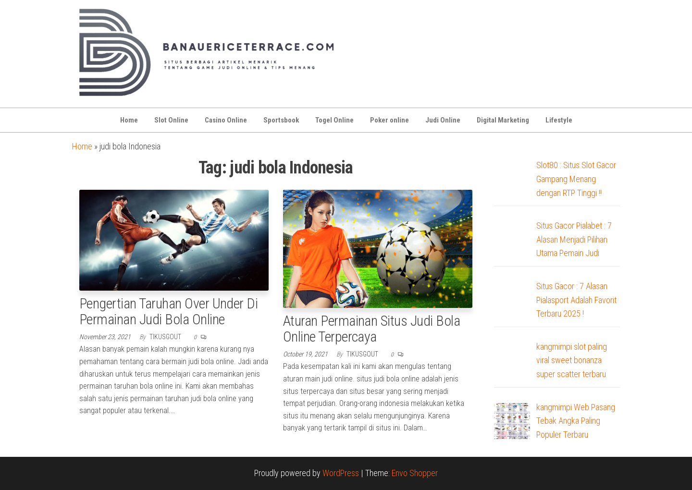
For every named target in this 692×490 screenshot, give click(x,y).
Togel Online (334, 120)
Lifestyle (558, 120)
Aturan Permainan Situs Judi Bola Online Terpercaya (371, 328)
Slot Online (171, 120)
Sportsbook (281, 120)
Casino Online (226, 120)
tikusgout (166, 337)
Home (129, 120)
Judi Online (442, 120)
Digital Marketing (503, 120)
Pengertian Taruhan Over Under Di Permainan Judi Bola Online (168, 311)
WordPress (340, 473)
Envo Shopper (415, 473)
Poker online (389, 120)
